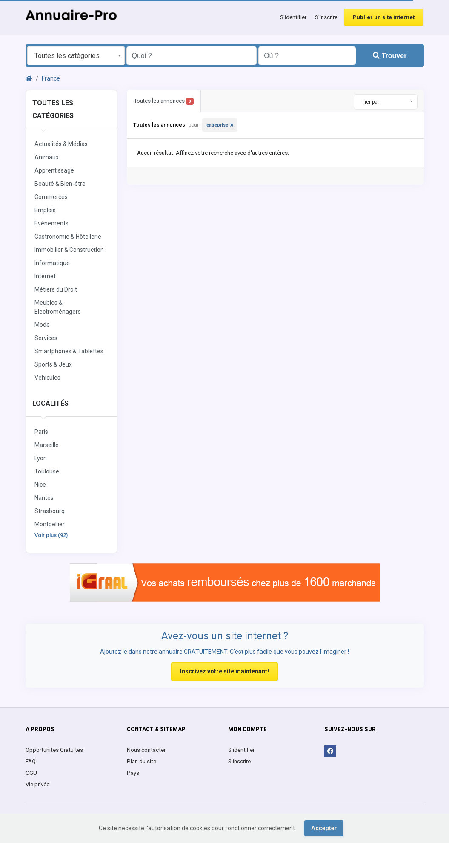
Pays (133, 773)
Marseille (46, 445)
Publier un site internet (384, 17)
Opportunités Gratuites (54, 750)
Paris (41, 431)
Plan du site (141, 761)
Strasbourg (49, 511)
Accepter (324, 828)
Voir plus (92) (51, 535)
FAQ (31, 761)
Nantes (44, 497)
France (51, 78)
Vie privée (37, 784)
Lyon (40, 458)
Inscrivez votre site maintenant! (224, 671)
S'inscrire (326, 17)
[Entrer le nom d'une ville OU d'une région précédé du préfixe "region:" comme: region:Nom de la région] (307, 55)
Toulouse (46, 471)
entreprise (217, 125)
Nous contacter (146, 750)
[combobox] (76, 55)
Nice (40, 484)
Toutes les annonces (164, 101)
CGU (31, 773)
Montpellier (49, 524)
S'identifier (293, 17)
